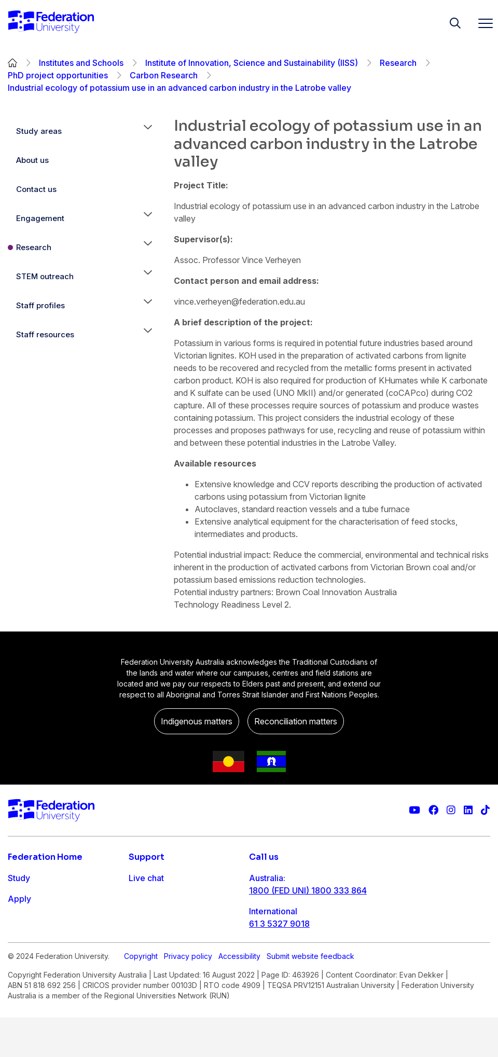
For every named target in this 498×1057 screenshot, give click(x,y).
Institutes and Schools (81, 63)
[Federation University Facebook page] (433, 810)
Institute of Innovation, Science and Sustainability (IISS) (251, 63)
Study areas (39, 131)
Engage (22, 940)
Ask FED (145, 919)
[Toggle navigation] (481, 23)
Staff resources (45, 334)
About (20, 961)
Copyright (141, 995)
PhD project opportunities (58, 75)
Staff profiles (40, 305)
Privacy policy (188, 995)
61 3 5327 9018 (279, 923)
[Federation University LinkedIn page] (468, 810)
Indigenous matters (196, 721)
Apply (19, 899)
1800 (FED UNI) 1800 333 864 (308, 890)
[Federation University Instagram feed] (451, 810)
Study (19, 878)
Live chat (146, 878)
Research (398, 63)
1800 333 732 (277, 957)
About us (32, 160)
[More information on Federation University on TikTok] (485, 810)
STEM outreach (45, 276)
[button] (147, 131)
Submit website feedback (310, 995)
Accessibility (239, 995)
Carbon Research (164, 75)
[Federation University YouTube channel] (414, 810)
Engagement (40, 218)
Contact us (36, 189)
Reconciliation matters (295, 721)
